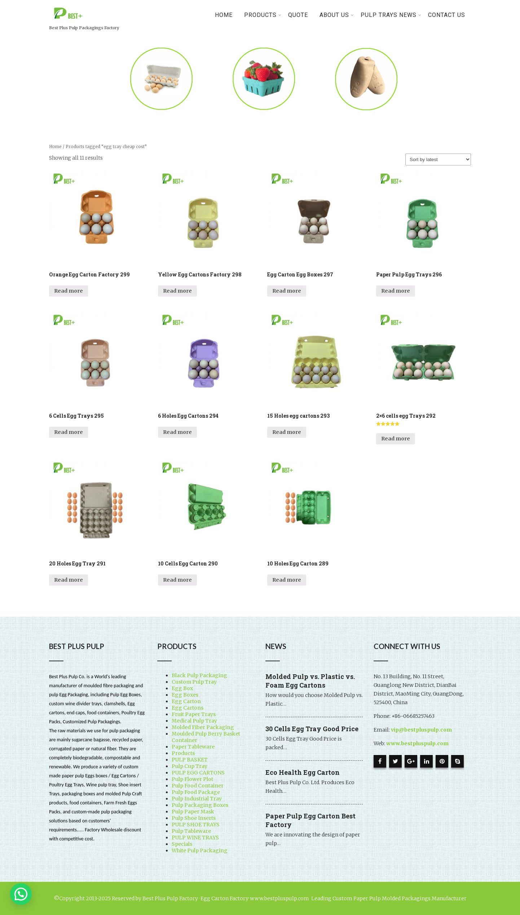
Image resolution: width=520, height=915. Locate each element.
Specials (182, 844)
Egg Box (182, 688)
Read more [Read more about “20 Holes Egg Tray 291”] (68, 580)
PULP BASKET (190, 759)
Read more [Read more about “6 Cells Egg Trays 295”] (68, 432)
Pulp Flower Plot (192, 779)
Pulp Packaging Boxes (200, 805)
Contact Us (446, 15)
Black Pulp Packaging (199, 675)
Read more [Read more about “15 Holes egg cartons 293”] (286, 432)
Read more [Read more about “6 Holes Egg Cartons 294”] (177, 432)
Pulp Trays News (391, 15)
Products (183, 753)
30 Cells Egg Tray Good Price (311, 728)
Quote (298, 15)
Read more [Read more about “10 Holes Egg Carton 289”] (286, 580)
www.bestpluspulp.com (417, 743)
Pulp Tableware (191, 831)
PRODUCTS (263, 15)
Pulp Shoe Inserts (194, 818)
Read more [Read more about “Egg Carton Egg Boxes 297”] (286, 291)
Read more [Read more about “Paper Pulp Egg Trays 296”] (395, 291)
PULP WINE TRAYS (195, 837)
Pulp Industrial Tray (197, 798)
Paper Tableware (193, 746)
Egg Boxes (185, 695)
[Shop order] (438, 159)
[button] (21, 894)
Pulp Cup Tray (189, 766)
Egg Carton (186, 701)
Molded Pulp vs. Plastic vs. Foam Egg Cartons (310, 680)
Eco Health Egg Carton (302, 772)
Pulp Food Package (196, 792)
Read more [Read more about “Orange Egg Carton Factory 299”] (68, 291)
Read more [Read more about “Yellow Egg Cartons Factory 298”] (177, 291)
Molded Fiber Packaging (203, 727)
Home (224, 15)
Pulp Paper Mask (193, 811)
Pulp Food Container (198, 785)
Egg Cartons (187, 708)
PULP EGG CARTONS (198, 772)
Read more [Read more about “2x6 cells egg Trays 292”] (395, 438)
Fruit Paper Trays (194, 714)
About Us (337, 15)
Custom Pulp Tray (194, 682)
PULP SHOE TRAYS (196, 824)
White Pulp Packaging (200, 850)
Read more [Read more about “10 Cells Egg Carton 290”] (177, 580)
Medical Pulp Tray (194, 721)
